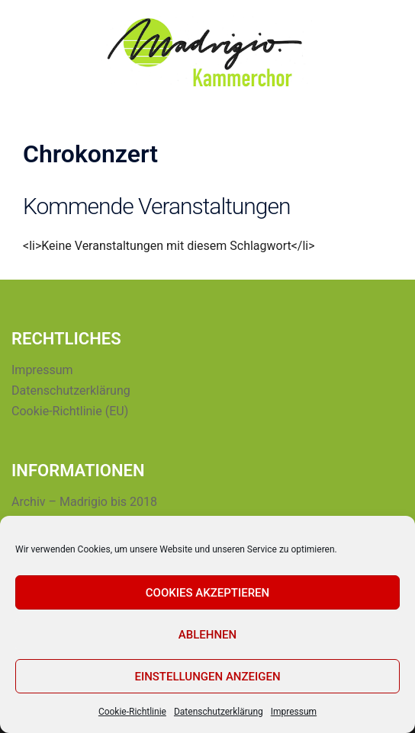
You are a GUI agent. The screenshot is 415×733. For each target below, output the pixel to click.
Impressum (294, 711)
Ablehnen (207, 635)
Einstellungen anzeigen (207, 676)
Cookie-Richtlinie (132, 711)
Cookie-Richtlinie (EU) (69, 411)
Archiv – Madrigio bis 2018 (84, 502)
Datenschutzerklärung (218, 711)
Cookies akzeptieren (207, 593)
